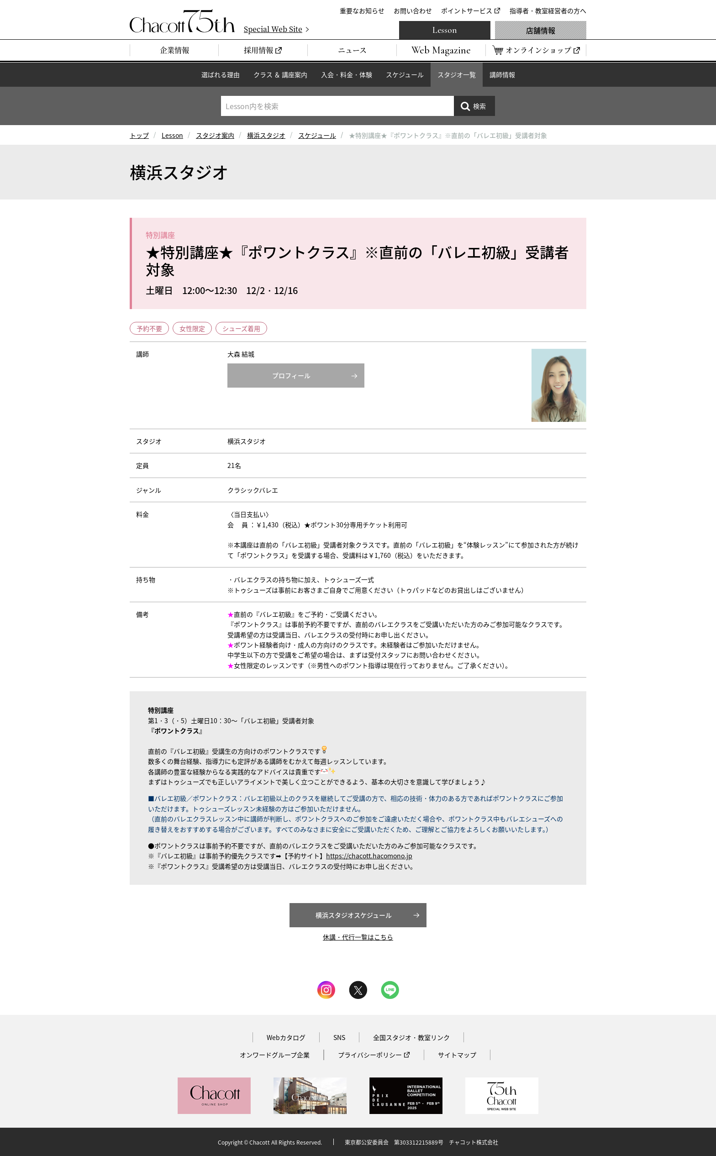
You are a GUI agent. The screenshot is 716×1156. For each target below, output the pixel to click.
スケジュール (405, 74)
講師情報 (502, 74)
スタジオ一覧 (456, 74)
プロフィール (291, 375)
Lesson (444, 30)
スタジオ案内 (215, 135)
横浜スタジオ (266, 135)
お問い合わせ (413, 10)
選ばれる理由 (220, 74)
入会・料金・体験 (346, 74)
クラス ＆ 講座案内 (280, 74)
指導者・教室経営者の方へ (548, 10)
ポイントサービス (466, 10)
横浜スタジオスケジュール (354, 915)
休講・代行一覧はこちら (358, 936)
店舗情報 (540, 30)
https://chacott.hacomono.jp (369, 855)
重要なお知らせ (362, 10)
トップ (139, 135)
